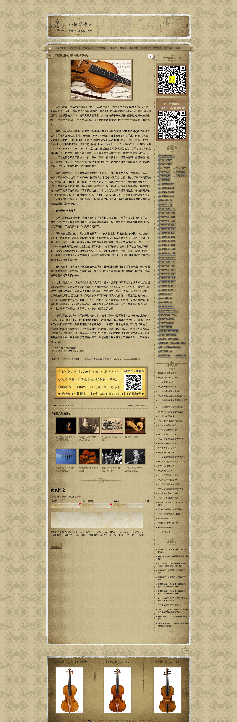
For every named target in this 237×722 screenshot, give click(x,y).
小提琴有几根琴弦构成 (167, 443)
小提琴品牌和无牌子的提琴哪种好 (171, 407)
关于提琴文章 (78, 351)
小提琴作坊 (65, 359)
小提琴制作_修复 (167, 213)
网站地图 (125, 721)
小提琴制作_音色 (167, 217)
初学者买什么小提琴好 (167, 448)
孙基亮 (161, 584)
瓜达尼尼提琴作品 (168, 315)
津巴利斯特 (135, 140)
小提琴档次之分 (164, 532)
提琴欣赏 (157, 48)
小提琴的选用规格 (165, 527)
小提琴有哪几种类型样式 (168, 378)
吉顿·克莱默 (175, 605)
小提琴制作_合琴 (167, 249)
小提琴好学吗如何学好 (167, 416)
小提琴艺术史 (166, 204)
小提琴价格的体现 (165, 518)
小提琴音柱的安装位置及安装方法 (171, 396)
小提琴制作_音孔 (167, 233)
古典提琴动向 (166, 302)
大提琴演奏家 (166, 164)
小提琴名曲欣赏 (167, 323)
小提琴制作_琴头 (167, 262)
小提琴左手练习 (167, 192)
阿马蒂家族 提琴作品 (169, 310)
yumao (161, 598)
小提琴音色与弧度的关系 (168, 498)
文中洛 (161, 605)
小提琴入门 (74, 48)
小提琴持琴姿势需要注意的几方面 (171, 457)
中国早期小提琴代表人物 (168, 523)
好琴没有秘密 (131, 436)
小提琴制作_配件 (167, 270)
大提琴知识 (181, 172)
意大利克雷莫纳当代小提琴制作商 (65, 437)
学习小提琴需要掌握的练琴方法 (170, 489)
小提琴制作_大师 (167, 208)
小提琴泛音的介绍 (165, 382)
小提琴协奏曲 (166, 327)
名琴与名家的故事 (66, 406)
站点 (117, 501)
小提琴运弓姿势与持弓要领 (169, 484)
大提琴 (123, 48)
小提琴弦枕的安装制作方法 (169, 391)
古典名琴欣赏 (166, 298)
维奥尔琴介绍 (166, 200)
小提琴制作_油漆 (167, 278)
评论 (147, 501)
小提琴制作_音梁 (167, 237)
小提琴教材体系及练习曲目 (169, 514)
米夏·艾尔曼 (90, 140)
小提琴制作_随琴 (167, 257)
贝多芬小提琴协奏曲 (169, 339)
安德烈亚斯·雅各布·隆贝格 (170, 566)
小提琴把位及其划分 (166, 453)
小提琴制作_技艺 (167, 225)
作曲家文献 (181, 355)
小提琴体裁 (165, 355)
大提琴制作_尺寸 (167, 290)
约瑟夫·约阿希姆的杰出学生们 (87, 437)
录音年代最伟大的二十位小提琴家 (65, 469)
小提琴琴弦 (181, 176)
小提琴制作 (60, 48)
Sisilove (161, 623)
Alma (160, 616)
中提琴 (113, 48)
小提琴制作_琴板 (167, 245)
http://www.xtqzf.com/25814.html (127, 359)
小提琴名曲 (88, 48)
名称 (54, 501)
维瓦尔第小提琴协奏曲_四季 (172, 343)
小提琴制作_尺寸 (167, 282)
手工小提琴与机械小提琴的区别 (170, 439)
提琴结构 (168, 48)
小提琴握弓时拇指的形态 (168, 475)
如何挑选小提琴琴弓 (166, 466)
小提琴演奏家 (166, 160)
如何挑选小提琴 (167, 155)
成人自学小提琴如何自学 (168, 462)
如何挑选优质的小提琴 (167, 425)
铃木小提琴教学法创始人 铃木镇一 (111, 469)
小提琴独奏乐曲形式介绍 (168, 493)
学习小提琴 (181, 168)
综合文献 (134, 48)
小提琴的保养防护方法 (167, 387)
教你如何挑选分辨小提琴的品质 (170, 412)
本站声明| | (115, 721)
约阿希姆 (92, 144)
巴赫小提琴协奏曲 (168, 335)
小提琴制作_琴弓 (167, 241)
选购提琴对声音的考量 (167, 373)
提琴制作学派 (166, 294)
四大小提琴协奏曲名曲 (170, 347)
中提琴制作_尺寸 (167, 286)
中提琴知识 (165, 172)
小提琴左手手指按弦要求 (168, 480)
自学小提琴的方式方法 (167, 434)
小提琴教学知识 (167, 188)
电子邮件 (88, 501)
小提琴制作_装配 (167, 274)
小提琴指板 (165, 180)
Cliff (159, 570)
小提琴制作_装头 (167, 266)
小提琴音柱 (165, 176)
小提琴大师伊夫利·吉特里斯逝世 (134, 469)
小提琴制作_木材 (167, 253)
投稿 (178, 48)
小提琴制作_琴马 (167, 229)
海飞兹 (144, 135)
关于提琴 (145, 48)
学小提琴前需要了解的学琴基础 (170, 509)
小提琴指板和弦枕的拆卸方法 (170, 421)
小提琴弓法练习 (167, 196)
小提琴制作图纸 (167, 306)
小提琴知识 (102, 48)
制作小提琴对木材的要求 (168, 430)
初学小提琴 (165, 168)
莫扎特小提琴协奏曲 (169, 331)
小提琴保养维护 (167, 184)
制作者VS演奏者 (140, 406)
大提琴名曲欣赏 (167, 319)
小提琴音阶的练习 (165, 471)
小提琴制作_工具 (167, 221)
